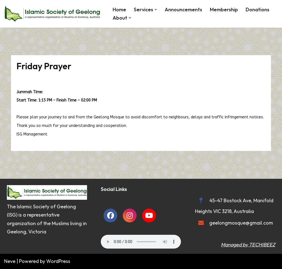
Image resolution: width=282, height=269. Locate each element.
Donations (257, 9)
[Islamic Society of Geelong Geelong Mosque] (53, 14)
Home (119, 9)
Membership (224, 9)
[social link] (110, 215)
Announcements (183, 9)
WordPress (58, 261)
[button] (155, 9)
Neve (9, 261)
